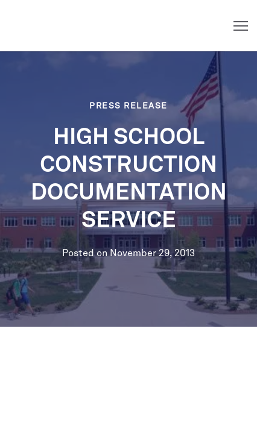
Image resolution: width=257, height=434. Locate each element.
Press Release (128, 106)
